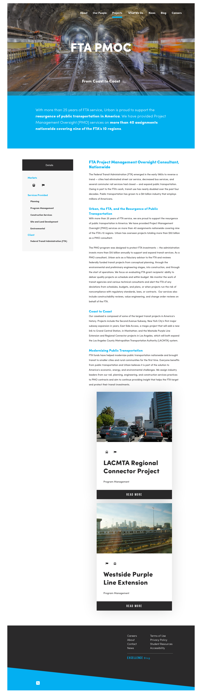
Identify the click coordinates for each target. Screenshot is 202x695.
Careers (132, 636)
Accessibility (157, 648)
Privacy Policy (158, 640)
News (130, 648)
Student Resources (161, 644)
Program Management (116, 482)
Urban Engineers (26, 12)
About (131, 640)
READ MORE (134, 495)
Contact (132, 644)
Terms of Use (158, 636)
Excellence (138, 658)
